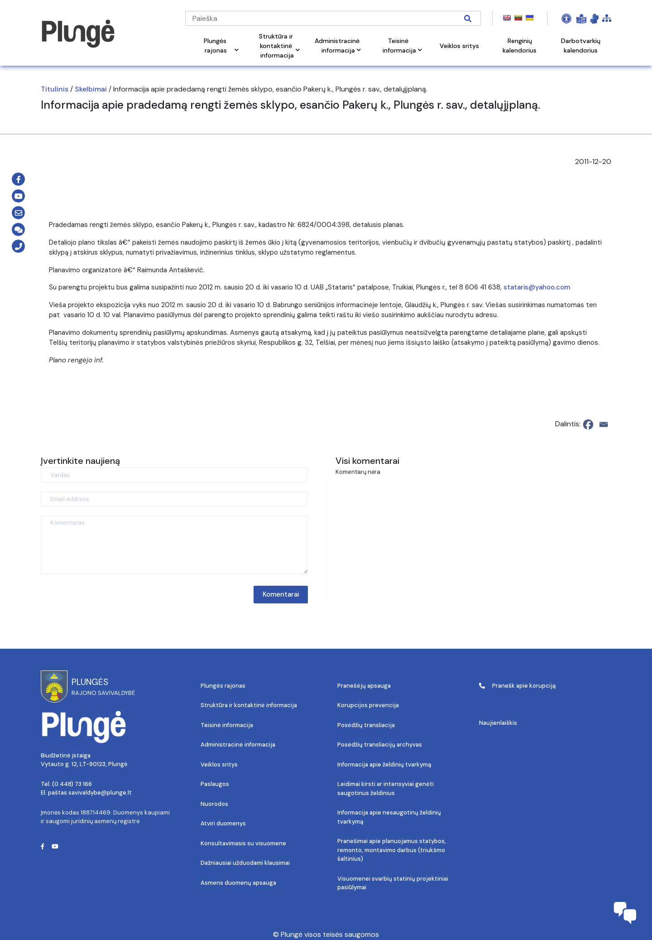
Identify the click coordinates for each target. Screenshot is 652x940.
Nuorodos (214, 804)
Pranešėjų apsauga (364, 685)
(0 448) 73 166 (72, 784)
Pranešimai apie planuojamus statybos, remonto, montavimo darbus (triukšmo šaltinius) (391, 850)
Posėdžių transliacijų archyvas (379, 744)
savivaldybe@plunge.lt (100, 792)
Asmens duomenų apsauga (238, 883)
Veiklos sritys (219, 764)
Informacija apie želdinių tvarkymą (384, 764)
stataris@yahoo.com (536, 287)
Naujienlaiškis (498, 723)
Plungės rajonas (223, 685)
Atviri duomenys (223, 823)
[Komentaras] (174, 545)
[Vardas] (174, 475)
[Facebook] (588, 424)
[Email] (603, 424)
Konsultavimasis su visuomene (243, 843)
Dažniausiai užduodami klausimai (245, 863)
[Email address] (174, 499)
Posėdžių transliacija (366, 725)
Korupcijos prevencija (368, 705)
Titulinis (54, 89)
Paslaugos (215, 784)
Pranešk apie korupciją (517, 685)
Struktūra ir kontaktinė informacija (249, 705)
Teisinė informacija (227, 725)
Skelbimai (91, 89)
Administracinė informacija (238, 744)
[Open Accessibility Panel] (566, 18)
